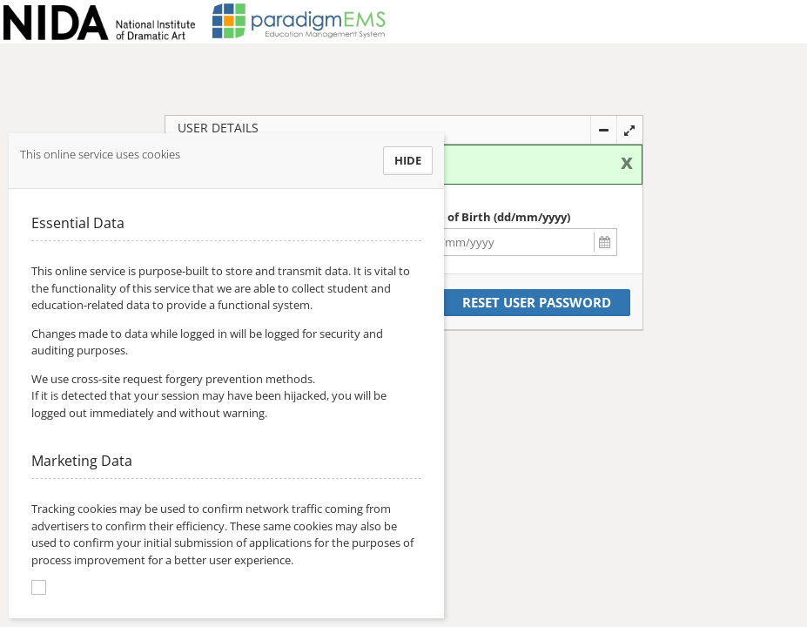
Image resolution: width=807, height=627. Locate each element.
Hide (407, 160)
